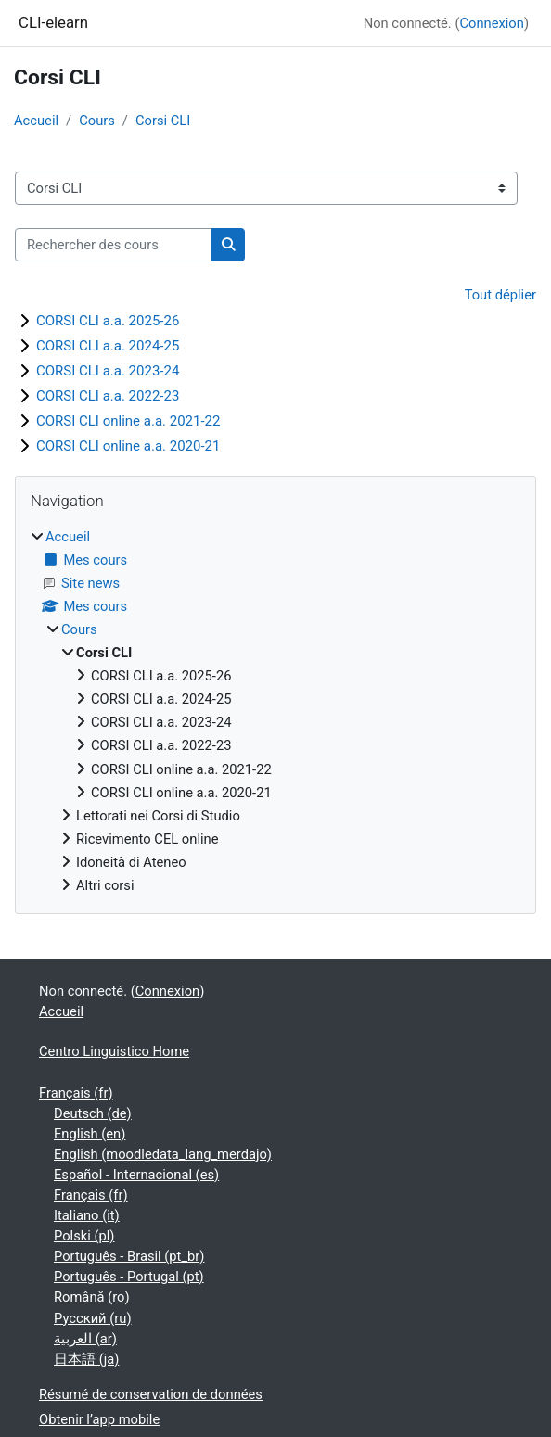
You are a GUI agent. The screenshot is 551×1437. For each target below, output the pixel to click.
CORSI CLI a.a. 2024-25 (107, 345)
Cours (97, 120)
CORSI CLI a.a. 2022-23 (107, 396)
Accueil (36, 120)
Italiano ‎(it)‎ (87, 1215)
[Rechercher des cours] (113, 244)
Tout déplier (500, 294)
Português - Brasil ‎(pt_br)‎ (129, 1256)
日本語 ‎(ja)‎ (86, 1359)
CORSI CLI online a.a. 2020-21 (128, 446)
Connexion (491, 23)
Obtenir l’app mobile (99, 1419)
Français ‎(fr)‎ (76, 1093)
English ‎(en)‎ (89, 1133)
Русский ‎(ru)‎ (93, 1318)
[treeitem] (275, 712)
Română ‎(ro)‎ (92, 1297)
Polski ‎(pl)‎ (84, 1235)
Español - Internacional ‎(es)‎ (136, 1174)
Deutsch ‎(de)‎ (93, 1113)
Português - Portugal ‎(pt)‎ (129, 1276)
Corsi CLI (162, 120)
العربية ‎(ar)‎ (85, 1338)
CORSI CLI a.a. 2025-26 (107, 320)
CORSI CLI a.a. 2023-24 (107, 370)
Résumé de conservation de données (151, 1394)
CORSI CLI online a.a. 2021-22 (128, 421)
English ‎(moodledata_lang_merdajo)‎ (163, 1154)
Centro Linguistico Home (114, 1051)
